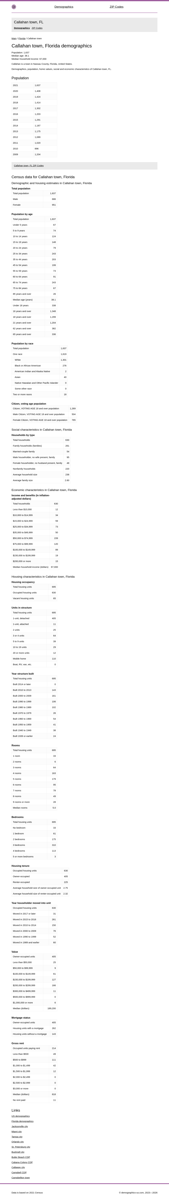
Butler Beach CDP (21, 1157)
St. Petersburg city (21, 1147)
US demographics (21, 1116)
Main (14, 38)
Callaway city (18, 1167)
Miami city (17, 1131)
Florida (21, 38)
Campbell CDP (19, 1172)
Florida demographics (22, 1121)
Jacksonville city (20, 1126)
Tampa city (17, 1136)
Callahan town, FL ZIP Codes (29, 165)
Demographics (64, 6)
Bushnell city (18, 1152)
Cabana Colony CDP (22, 1162)
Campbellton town (21, 1177)
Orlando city (18, 1141)
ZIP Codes (116, 6)
